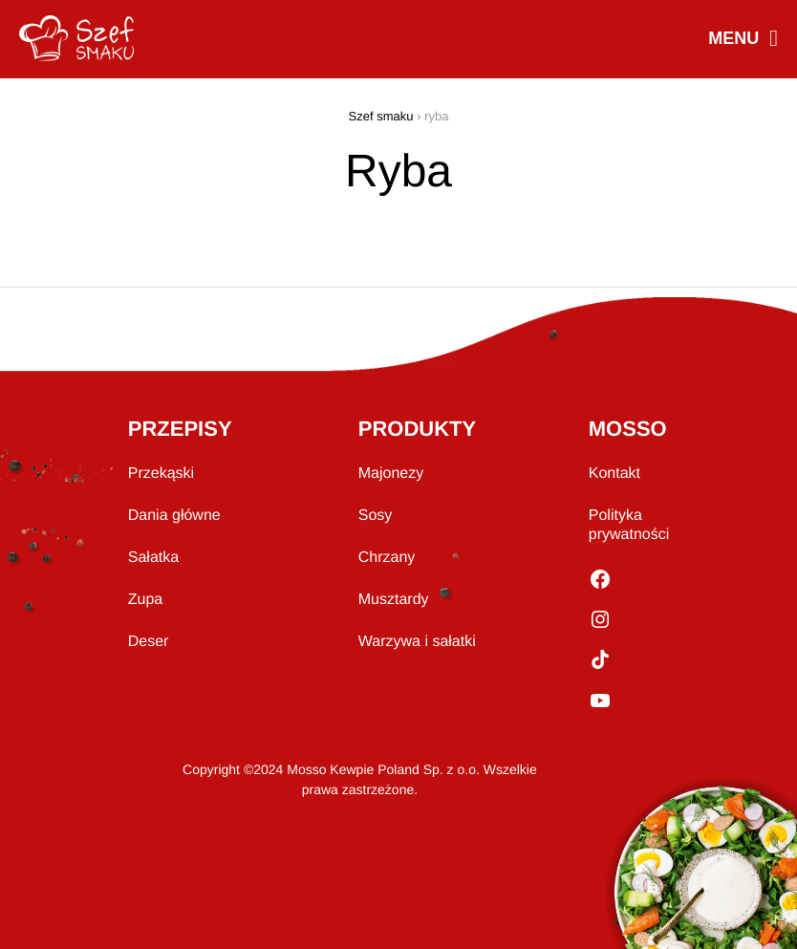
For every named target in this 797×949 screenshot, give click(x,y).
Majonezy (390, 473)
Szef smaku (381, 116)
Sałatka (153, 558)
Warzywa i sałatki (417, 642)
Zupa (145, 600)
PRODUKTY (417, 429)
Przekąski (161, 473)
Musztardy (393, 600)
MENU (742, 40)
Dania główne (174, 515)
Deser (148, 642)
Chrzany (387, 558)
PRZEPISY (180, 429)
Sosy (375, 515)
